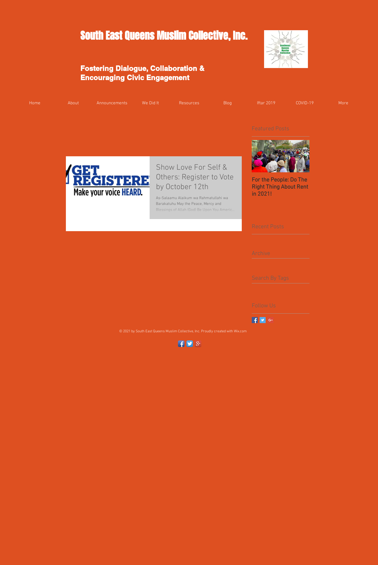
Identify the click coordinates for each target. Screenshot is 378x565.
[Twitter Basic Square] (263, 320)
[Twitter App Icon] (189, 343)
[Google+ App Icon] (198, 343)
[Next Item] (301, 156)
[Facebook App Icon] (181, 343)
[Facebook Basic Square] (255, 320)
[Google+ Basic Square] (270, 320)
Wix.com (240, 331)
